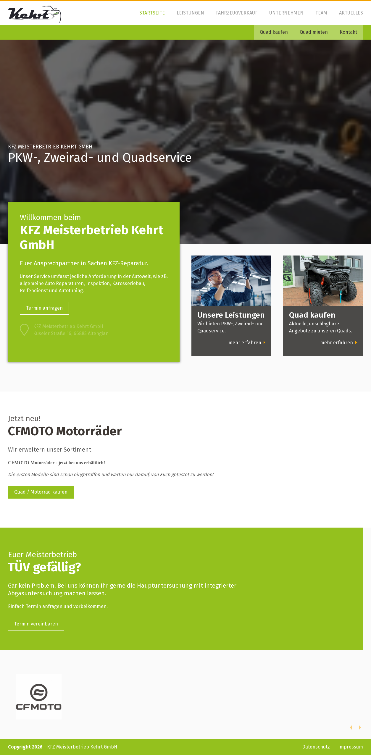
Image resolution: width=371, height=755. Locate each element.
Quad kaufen (274, 32)
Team (321, 13)
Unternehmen (286, 13)
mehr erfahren (246, 342)
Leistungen (190, 13)
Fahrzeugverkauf (236, 13)
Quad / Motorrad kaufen (40, 492)
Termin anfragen (44, 308)
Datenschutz (316, 747)
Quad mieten (314, 32)
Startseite (152, 13)
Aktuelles (351, 13)
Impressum (350, 747)
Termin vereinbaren (36, 624)
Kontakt (348, 32)
